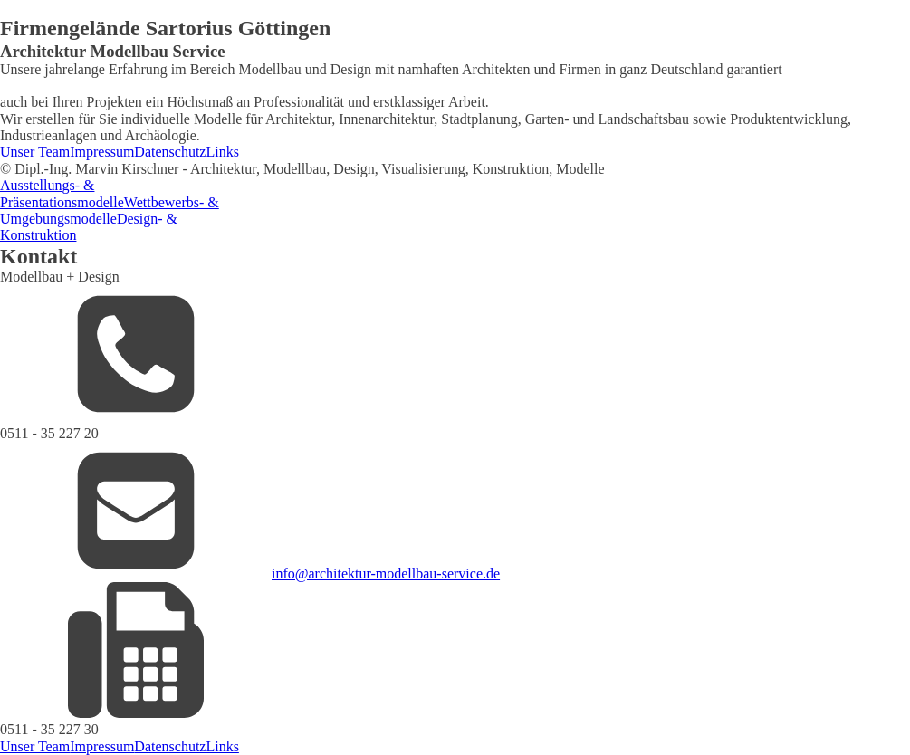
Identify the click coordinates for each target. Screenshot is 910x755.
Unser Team (35, 151)
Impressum (102, 151)
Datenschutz (170, 151)
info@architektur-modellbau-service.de (386, 573)
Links (222, 151)
